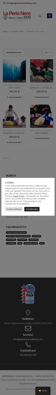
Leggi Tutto (18, 196)
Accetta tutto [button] (32, 209)
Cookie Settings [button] (14, 209)
